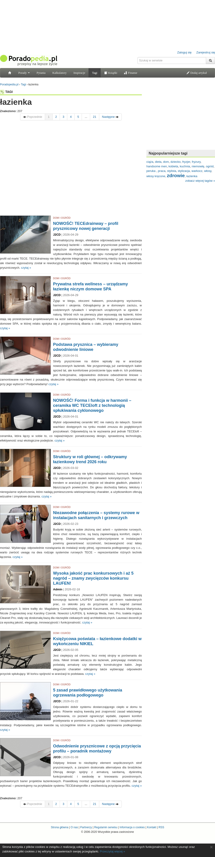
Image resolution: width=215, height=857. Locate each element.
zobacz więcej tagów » (200, 180)
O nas (74, 827)
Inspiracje (79, 72)
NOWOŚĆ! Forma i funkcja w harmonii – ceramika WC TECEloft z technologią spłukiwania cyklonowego (92, 405)
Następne (110, 116)
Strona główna (59, 827)
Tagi (94, 72)
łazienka (191, 176)
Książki (110, 72)
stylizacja (184, 171)
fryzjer (186, 161)
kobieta (173, 166)
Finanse (130, 72)
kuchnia (185, 166)
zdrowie (176, 175)
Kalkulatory (59, 72)
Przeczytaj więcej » (112, 851)
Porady (24, 72)
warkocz (196, 171)
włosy (207, 171)
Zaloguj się (184, 52)
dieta (158, 161)
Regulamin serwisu (105, 827)
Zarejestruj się (205, 52)
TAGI (6, 92)
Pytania (41, 72)
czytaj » (26, 267)
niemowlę (198, 166)
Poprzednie (32, 116)
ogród (209, 166)
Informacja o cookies (132, 827)
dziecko (176, 161)
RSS (161, 827)
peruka (151, 171)
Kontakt (151, 827)
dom (166, 161)
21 (94, 116)
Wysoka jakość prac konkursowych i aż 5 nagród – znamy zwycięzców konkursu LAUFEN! (93, 578)
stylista (171, 171)
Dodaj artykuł (196, 72)
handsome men (156, 166)
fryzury (196, 161)
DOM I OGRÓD (61, 217)
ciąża (149, 161)
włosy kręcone (155, 176)
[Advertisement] (43, 169)
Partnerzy (86, 827)
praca (162, 171)
